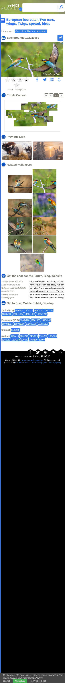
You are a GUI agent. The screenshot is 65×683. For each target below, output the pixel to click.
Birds (30, 31)
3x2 (51, 95)
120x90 (24, 340)
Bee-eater (40, 31)
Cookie (18, 362)
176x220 (43, 336)
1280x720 (25, 320)
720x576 (29, 310)
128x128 (16, 340)
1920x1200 (43, 324)
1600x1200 (41, 314)
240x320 (34, 336)
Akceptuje (20, 680)
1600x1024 (7, 324)
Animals (19, 31)
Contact (26, 362)
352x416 (15, 336)
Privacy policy (55, 362)
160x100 (52, 336)
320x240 (24, 336)
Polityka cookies (38, 680)
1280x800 (35, 320)
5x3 (56, 95)
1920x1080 (31, 324)
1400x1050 (30, 314)
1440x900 (46, 320)
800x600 (38, 310)
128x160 (6, 340)
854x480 (15, 330)
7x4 (60, 95)
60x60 (42, 340)
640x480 (19, 310)
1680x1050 (19, 324)
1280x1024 (18, 314)
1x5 (46, 95)
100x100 (33, 340)
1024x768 (48, 310)
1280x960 (7, 314)
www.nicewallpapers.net (32, 360)
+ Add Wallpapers (39, 362)
